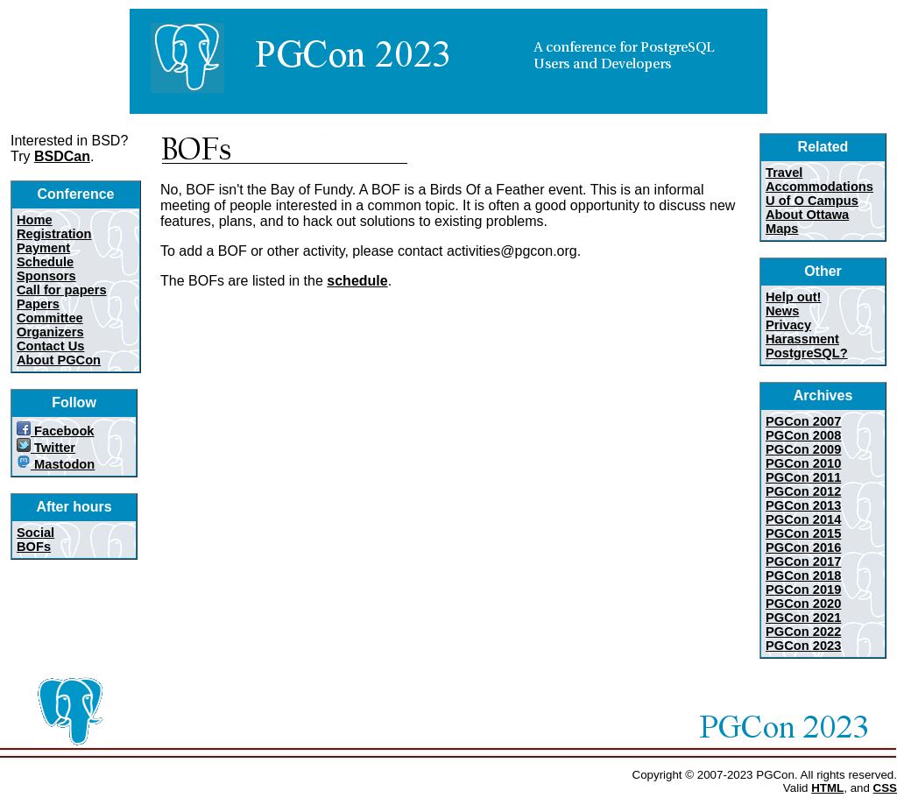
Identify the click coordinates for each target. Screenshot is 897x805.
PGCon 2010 (803, 463)
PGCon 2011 (803, 477)
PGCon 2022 (803, 632)
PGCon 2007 (803, 421)
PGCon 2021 (803, 618)
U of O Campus (812, 201)
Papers (38, 304)
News (782, 311)
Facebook (56, 431)
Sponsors (46, 276)
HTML (827, 787)
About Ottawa (807, 215)
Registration (54, 234)
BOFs (34, 547)
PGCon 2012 (803, 491)
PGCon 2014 (803, 519)
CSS (885, 787)
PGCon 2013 (803, 505)
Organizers (50, 332)
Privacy (788, 325)
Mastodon (56, 464)
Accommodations (819, 187)
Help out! (794, 297)
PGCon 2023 (803, 646)
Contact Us (50, 346)
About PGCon (59, 360)
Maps (782, 229)
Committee (50, 318)
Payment (43, 248)
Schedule (45, 262)
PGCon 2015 (803, 533)
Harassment (802, 339)
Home (35, 220)
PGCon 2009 (803, 449)
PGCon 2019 (803, 590)
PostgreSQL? (807, 353)
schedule (357, 280)
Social (35, 533)
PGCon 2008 (803, 435)
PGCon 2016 (803, 547)
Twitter (46, 448)
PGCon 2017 (803, 561)
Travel (784, 173)
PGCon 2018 (803, 575)
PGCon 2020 (803, 604)
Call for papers (62, 290)
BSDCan (62, 156)
